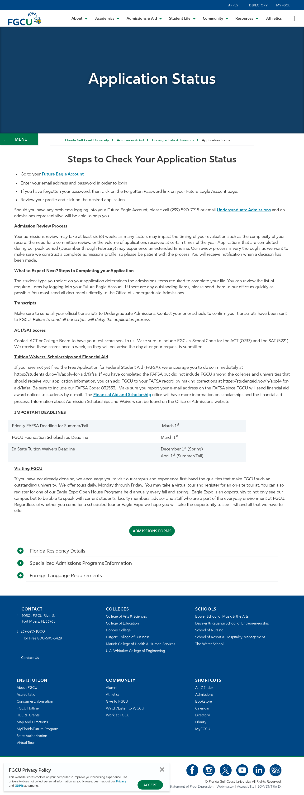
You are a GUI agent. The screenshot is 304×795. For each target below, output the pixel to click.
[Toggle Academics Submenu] (107, 18)
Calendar (202, 708)
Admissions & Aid (130, 140)
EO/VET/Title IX (269, 787)
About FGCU (27, 688)
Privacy (121, 781)
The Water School (209, 644)
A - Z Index (204, 688)
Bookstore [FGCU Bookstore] (203, 701)
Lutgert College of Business (128, 637)
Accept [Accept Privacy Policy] (150, 785)
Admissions (204, 694)
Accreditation (27, 694)
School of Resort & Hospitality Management (230, 637)
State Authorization (32, 736)
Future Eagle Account (64, 174)
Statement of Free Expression (191, 787)
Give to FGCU (117, 701)
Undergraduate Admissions (173, 140)
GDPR (19, 785)
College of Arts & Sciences (126, 616)
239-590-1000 (33, 632)
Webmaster (225, 787)
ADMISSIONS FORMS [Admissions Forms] (152, 531)
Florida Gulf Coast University (87, 140)
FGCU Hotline (28, 708)
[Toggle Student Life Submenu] (182, 18)
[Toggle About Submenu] (80, 18)
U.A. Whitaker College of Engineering (135, 651)
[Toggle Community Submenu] (215, 18)
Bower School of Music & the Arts (222, 616)
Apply (233, 5)
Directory (258, 5)
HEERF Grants (28, 715)
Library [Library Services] (200, 722)
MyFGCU (283, 5)
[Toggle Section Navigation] (19, 139)
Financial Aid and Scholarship (122, 395)
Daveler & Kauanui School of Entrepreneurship (232, 623)
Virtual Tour (26, 743)
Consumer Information (35, 701)
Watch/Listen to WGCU (125, 708)
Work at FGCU (117, 715)
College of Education (122, 623)
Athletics (274, 19)
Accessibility (245, 787)
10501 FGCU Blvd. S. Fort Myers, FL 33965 (38, 618)
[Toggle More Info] (20, 550)
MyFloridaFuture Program (37, 729)
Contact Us (30, 658)
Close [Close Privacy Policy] (162, 769)
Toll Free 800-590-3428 (42, 638)
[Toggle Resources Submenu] (247, 18)
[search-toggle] (294, 18)
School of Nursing (209, 630)
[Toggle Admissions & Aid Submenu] (144, 18)
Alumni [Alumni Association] (111, 688)
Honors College (118, 630)
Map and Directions (32, 722)
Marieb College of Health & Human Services (141, 644)
